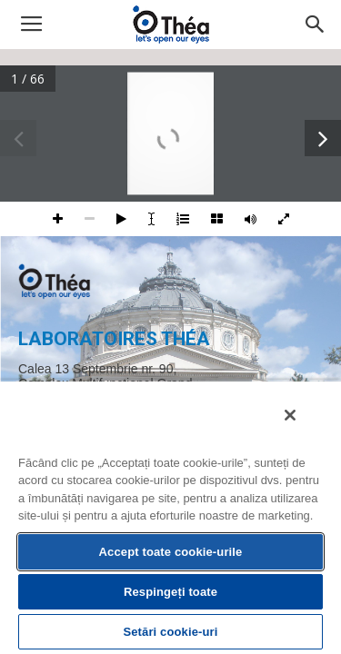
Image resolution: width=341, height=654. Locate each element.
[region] (170, 522)
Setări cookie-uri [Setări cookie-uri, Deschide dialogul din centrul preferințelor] (170, 632)
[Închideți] (303, 427)
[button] (315, 24)
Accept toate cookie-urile (171, 552)
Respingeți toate (170, 592)
